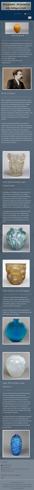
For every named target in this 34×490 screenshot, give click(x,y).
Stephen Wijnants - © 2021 (17, 482)
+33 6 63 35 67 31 (7, 467)
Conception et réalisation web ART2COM (12, 484)
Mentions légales (27, 484)
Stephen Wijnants (7, 465)
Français (28, 14)
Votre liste (18, 14)
